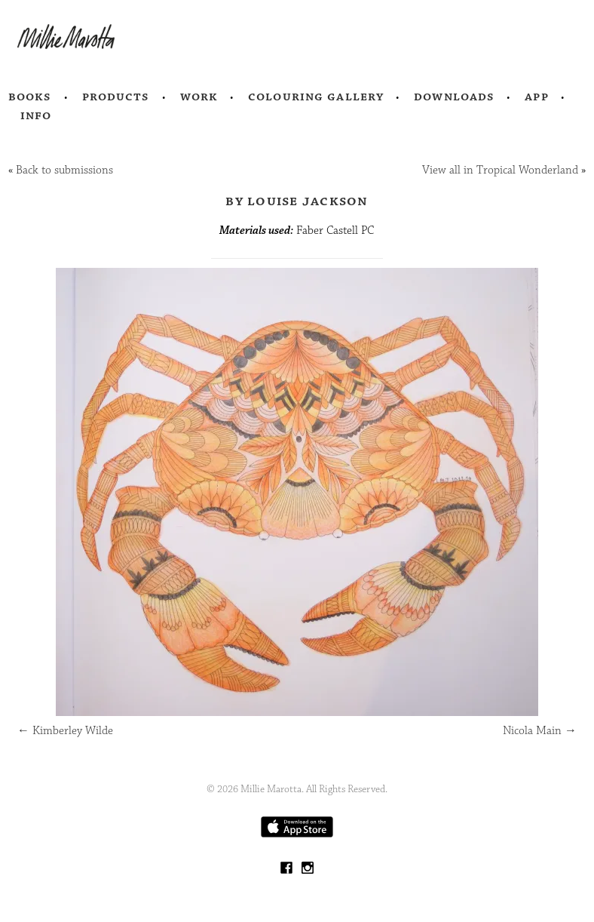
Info (36, 115)
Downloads (454, 96)
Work (199, 96)
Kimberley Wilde (65, 731)
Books (30, 96)
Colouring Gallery (316, 96)
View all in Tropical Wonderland (500, 170)
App (536, 96)
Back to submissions (64, 170)
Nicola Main (540, 731)
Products (116, 96)
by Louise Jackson (296, 201)
